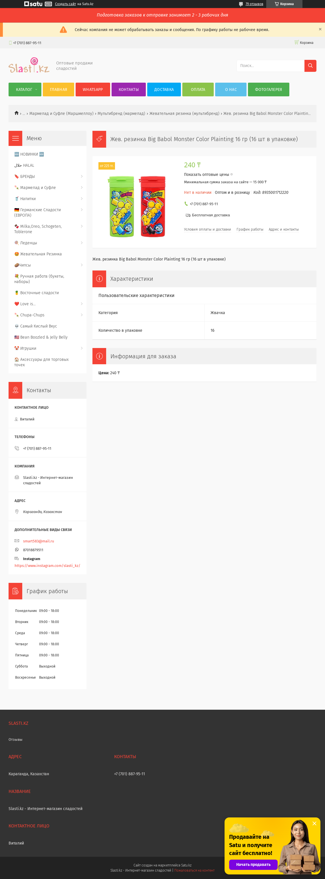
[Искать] (310, 66)
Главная (58, 89)
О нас (231, 89)
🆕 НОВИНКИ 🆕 (29, 154)
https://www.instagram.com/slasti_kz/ (47, 565)
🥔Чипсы (22, 265)
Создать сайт (65, 4)
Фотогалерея (268, 89)
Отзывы (16, 739)
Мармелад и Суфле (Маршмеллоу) (61, 113)
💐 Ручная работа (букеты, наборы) (39, 279)
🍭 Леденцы (25, 243)
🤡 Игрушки (25, 348)
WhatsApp (93, 89)
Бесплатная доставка (211, 215)
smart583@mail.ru (38, 541)
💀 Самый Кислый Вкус (35, 326)
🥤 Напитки (25, 198)
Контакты (129, 89)
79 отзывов (254, 4)
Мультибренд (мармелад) (121, 113)
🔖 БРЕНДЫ (24, 176)
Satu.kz (186, 865)
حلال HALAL (24, 165)
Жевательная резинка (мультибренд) (184, 113)
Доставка (164, 89)
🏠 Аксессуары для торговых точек (41, 362)
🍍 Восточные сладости (36, 292)
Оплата (198, 89)
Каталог (24, 89)
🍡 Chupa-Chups (29, 315)
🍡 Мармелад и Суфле (35, 187)
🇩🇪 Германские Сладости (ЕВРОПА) (37, 212)
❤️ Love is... (25, 304)
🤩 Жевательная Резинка (38, 254)
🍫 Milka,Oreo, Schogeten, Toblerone (38, 229)
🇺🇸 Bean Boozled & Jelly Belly (41, 337)
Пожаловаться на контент (194, 870)
